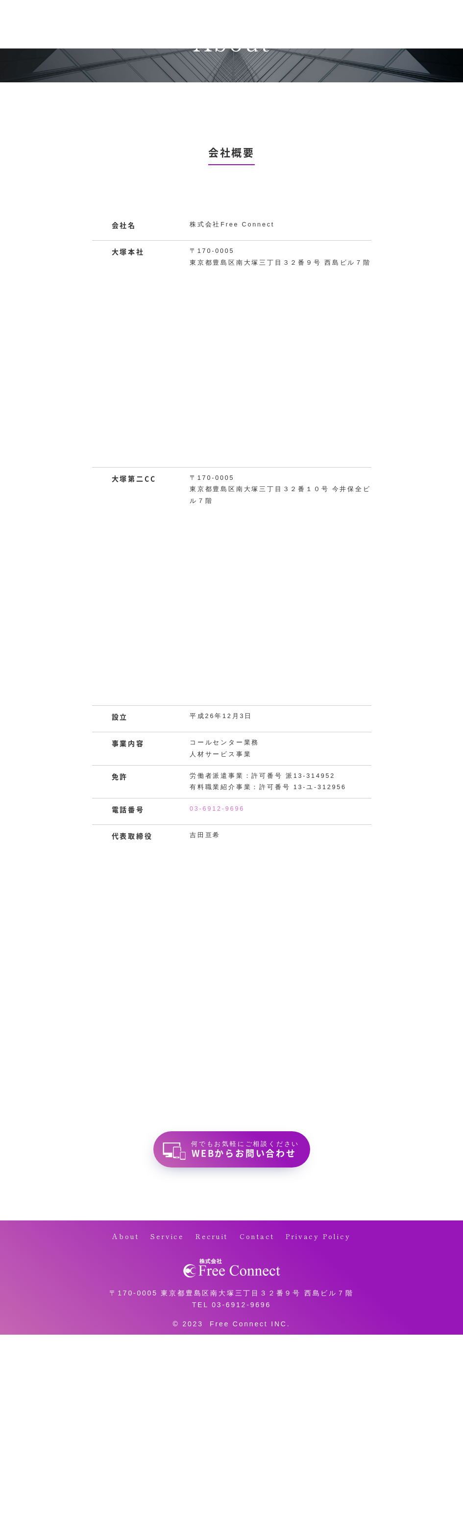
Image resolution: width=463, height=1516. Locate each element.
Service (167, 1236)
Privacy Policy (318, 1236)
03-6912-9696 (217, 808)
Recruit (211, 1236)
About (125, 1236)
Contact (257, 1236)
